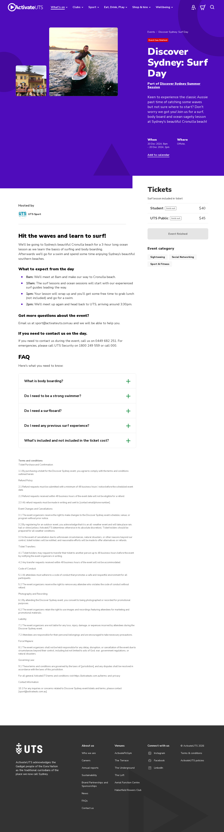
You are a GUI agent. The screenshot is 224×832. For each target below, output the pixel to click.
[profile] (194, 7)
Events (151, 32)
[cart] (203, 7)
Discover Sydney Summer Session (174, 85)
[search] (212, 7)
